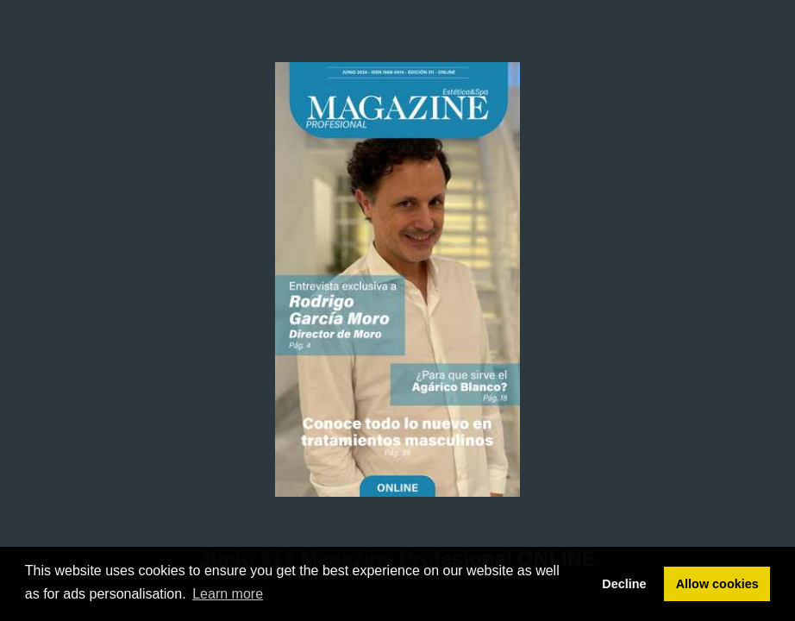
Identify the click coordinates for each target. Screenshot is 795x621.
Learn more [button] (227, 593)
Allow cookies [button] (717, 584)
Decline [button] (624, 584)
